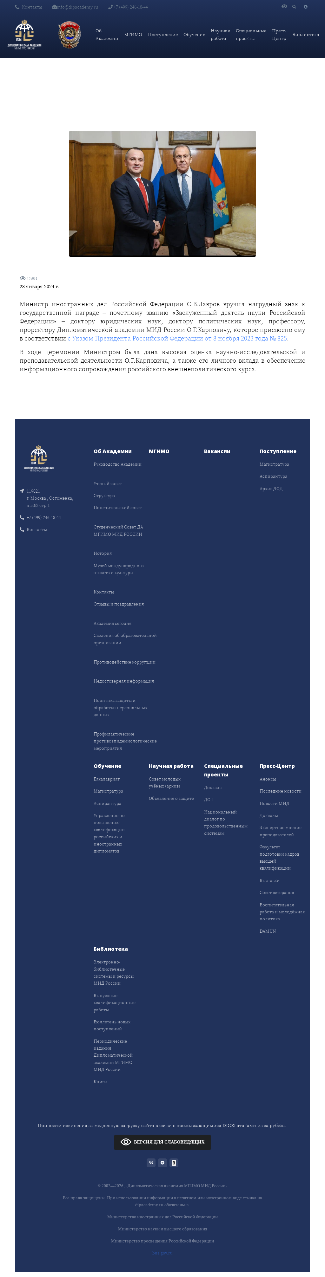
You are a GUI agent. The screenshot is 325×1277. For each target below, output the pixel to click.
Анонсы (268, 779)
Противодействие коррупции (125, 662)
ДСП (209, 799)
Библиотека (305, 34)
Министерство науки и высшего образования (162, 1229)
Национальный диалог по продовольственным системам (226, 822)
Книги (100, 1082)
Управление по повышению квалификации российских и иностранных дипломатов (109, 833)
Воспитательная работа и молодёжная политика (282, 912)
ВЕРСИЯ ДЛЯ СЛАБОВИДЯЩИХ (162, 1141)
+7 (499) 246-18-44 (128, 7)
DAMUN (268, 931)
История (103, 553)
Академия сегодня (112, 623)
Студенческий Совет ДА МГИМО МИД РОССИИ (118, 530)
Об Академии (107, 34)
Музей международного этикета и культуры (119, 569)
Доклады (213, 787)
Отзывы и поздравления (119, 604)
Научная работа (220, 34)
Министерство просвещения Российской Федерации (162, 1241)
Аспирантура (273, 476)
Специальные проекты (251, 34)
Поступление (163, 34)
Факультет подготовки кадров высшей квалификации (279, 857)
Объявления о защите (171, 798)
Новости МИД (274, 803)
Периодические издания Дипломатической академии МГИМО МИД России (113, 1055)
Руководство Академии (118, 464)
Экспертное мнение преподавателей (281, 831)
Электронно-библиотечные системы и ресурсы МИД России (114, 972)
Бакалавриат (107, 779)
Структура (104, 495)
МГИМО (133, 34)
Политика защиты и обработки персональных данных (120, 707)
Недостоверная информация (124, 681)
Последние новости (281, 791)
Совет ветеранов (277, 892)
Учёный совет (108, 483)
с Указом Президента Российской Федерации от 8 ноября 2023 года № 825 (177, 338)
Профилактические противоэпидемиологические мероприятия (125, 741)
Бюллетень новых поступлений (112, 1025)
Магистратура (274, 464)
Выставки (270, 880)
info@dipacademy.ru (75, 7)
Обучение (194, 34)
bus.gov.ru (162, 1253)
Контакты (28, 7)
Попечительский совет (118, 507)
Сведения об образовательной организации (125, 638)
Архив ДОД (271, 488)
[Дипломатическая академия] (24, 34)
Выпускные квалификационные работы (115, 1002)
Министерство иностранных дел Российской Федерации (162, 1217)
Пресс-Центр (279, 34)
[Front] (39, 457)
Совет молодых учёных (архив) (165, 782)
